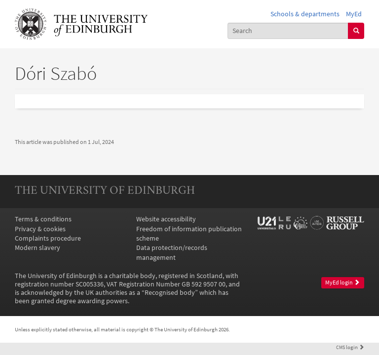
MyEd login (342, 282)
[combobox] (288, 31)
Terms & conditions (43, 219)
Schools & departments (305, 14)
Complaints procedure (48, 238)
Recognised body (170, 292)
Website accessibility (166, 219)
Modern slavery (37, 248)
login (350, 347)
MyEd (354, 14)
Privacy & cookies (40, 229)
